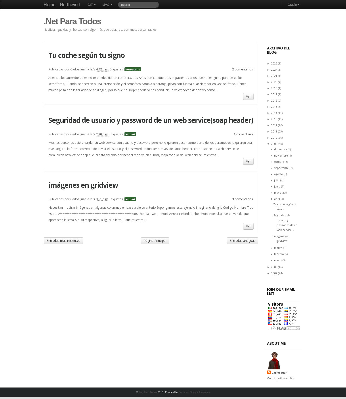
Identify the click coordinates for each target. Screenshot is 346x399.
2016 (274, 100)
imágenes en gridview (83, 185)
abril (277, 199)
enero (278, 260)
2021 (274, 76)
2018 (274, 88)
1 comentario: (244, 134)
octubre (279, 162)
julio (277, 180)
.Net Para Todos (72, 21)
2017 (274, 94)
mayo (278, 193)
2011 (274, 131)
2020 (274, 82)
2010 (274, 138)
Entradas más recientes (63, 240)
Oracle (293, 4)
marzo (278, 248)
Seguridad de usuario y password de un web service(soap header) (150, 120)
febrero (279, 254)
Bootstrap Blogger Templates (194, 392)
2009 (274, 144)
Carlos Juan (279, 372)
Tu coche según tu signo (86, 55)
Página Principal (155, 240)
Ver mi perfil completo (281, 378)
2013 (274, 119)
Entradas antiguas (242, 240)
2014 (274, 113)
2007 (274, 273)
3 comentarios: (243, 199)
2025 (274, 63)
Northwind (70, 4)
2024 (274, 70)
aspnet (130, 134)
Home (49, 4)
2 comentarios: (243, 69)
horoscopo (132, 69)
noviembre (281, 155)
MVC (107, 4)
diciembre (281, 149)
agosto (279, 174)
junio (277, 186)
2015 (274, 107)
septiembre (281, 168)
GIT (92, 4)
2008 (274, 267)
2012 (274, 125)
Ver (248, 96)
